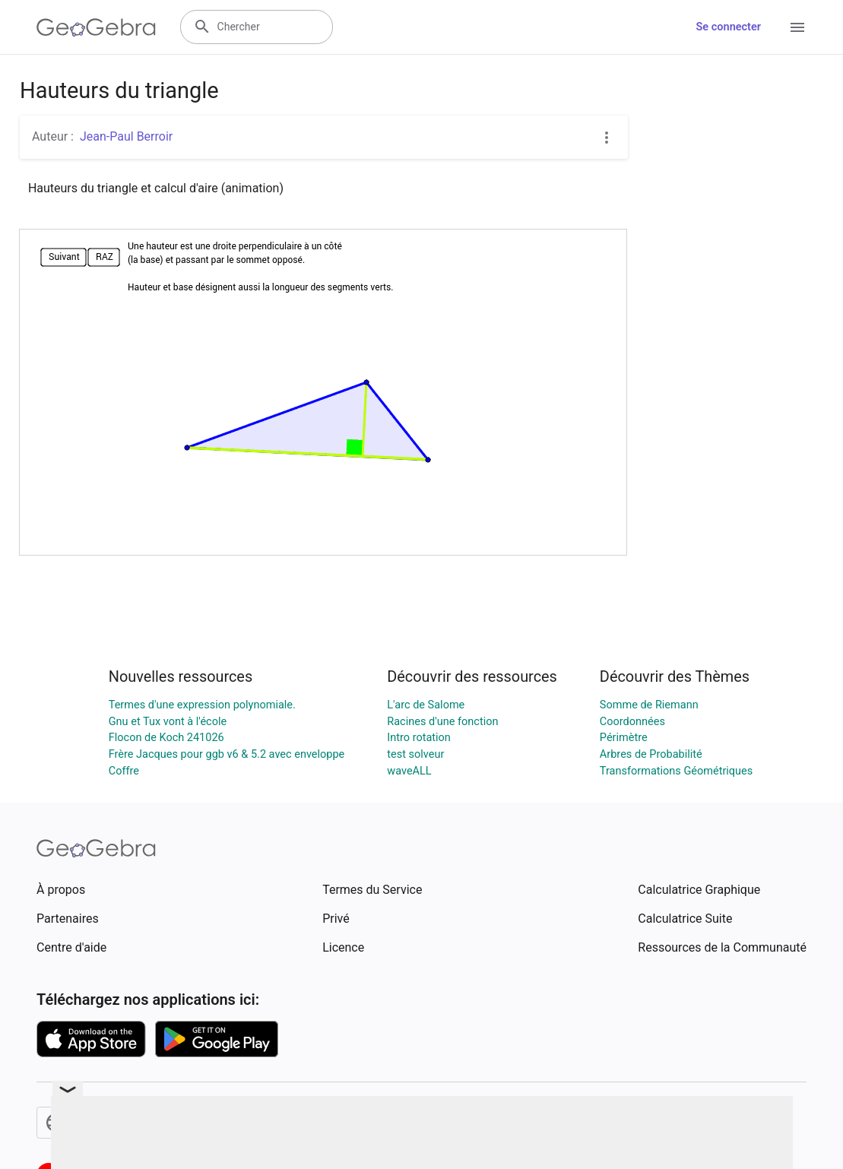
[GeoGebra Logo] (96, 27)
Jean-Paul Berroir (126, 136)
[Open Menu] (797, 27)
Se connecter (728, 27)
